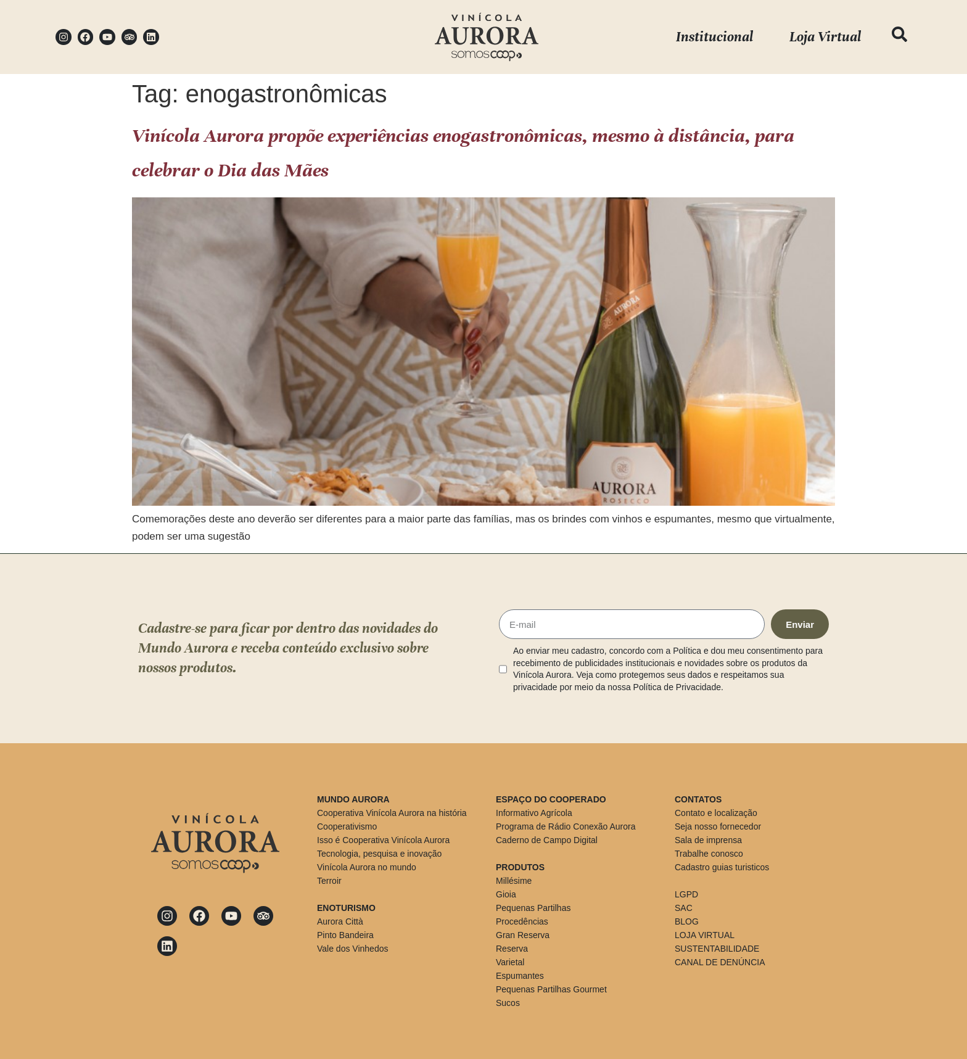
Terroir (329, 881)
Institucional (714, 36)
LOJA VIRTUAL (705, 935)
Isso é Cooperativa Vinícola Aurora (383, 840)
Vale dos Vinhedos (352, 949)
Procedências (522, 921)
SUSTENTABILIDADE (717, 949)
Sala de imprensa (708, 840)
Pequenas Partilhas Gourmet (551, 989)
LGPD (686, 894)
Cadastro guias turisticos (722, 867)
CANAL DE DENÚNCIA (720, 962)
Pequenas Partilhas (533, 908)
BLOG (687, 921)
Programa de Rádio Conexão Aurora (565, 826)
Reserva (512, 949)
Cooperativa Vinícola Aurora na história (392, 813)
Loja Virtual (825, 36)
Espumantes (520, 976)
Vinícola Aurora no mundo (366, 867)
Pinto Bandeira (345, 935)
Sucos (508, 1003)
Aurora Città (340, 921)
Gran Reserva (522, 935)
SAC (684, 908)
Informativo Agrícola (534, 813)
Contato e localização (716, 813)
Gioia (506, 894)
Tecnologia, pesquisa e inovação (379, 854)
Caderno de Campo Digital (547, 840)
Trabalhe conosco (709, 854)
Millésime (514, 881)
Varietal (510, 962)
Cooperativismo (347, 826)
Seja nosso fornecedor (718, 826)
